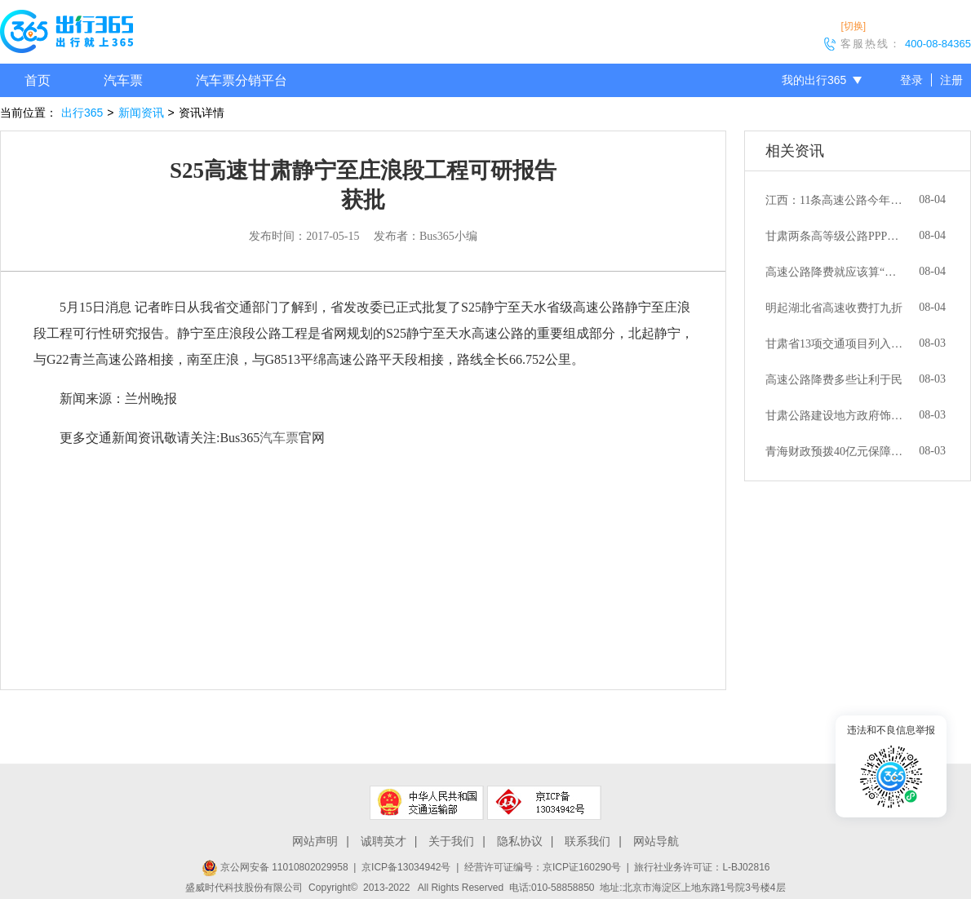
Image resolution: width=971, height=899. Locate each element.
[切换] (853, 26)
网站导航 (656, 841)
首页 (37, 80)
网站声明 (315, 841)
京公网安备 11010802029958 (275, 867)
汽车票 (123, 80)
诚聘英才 (383, 841)
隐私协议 (520, 841)
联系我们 (587, 841)
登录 (911, 79)
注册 (951, 79)
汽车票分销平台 (241, 80)
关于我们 (451, 841)
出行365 (82, 112)
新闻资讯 (141, 112)
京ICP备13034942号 (405, 867)
